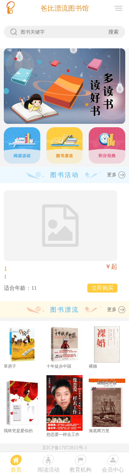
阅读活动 (48, 470)
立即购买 (103, 288)
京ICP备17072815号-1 (64, 447)
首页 (16, 470)
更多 (112, 174)
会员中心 (113, 470)
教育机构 (80, 470)
